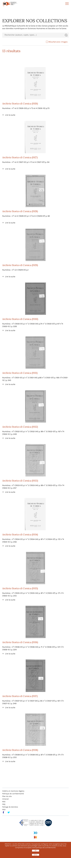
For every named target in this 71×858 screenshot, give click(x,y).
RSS (3, 802)
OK (36, 851)
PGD (4, 810)
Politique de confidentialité (13, 794)
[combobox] (32, 35)
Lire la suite (10, 115)
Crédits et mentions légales (13, 791)
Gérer (35, 855)
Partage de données (10, 807)
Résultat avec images (57, 42)
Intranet (5, 799)
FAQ (3, 804)
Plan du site (7, 796)
